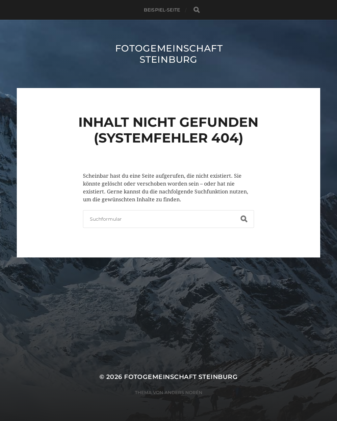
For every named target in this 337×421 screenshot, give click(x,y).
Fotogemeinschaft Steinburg (169, 54)
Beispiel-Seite (162, 10)
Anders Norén (183, 392)
